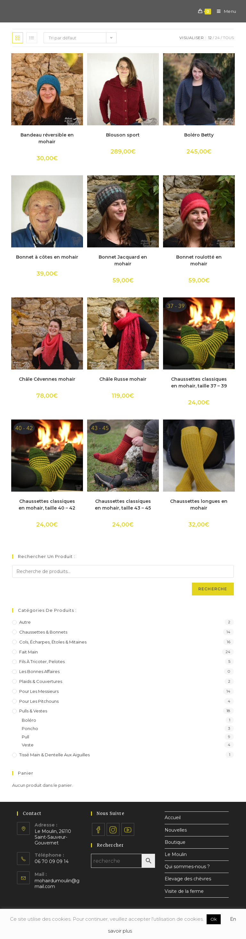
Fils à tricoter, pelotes (42, 661)
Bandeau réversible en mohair (47, 138)
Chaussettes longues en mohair (198, 504)
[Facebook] (98, 829)
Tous (228, 37)
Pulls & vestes (33, 710)
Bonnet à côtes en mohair (47, 257)
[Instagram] (113, 829)
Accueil (173, 817)
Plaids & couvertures (40, 681)
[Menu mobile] (224, 11)
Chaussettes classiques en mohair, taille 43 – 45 (123, 504)
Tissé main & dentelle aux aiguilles (54, 754)
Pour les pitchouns (39, 701)
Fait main (28, 651)
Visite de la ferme (184, 891)
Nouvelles (176, 830)
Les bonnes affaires (39, 671)
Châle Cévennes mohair (47, 379)
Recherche (212, 588)
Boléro (29, 720)
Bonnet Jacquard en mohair (123, 260)
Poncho (30, 728)
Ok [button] (213, 919)
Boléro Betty (199, 135)
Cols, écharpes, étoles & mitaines (52, 641)
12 (210, 37)
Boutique (175, 842)
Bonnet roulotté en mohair (199, 260)
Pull (25, 736)
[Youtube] (127, 829)
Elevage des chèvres (188, 879)
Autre (25, 622)
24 (217, 37)
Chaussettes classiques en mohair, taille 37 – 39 (199, 382)
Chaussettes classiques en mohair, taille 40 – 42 (47, 504)
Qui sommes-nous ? (187, 866)
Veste (28, 744)
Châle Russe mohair (122, 379)
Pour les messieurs (39, 691)
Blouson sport (123, 135)
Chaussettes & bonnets (43, 632)
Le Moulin (176, 854)
